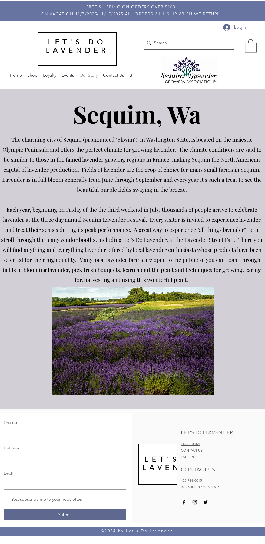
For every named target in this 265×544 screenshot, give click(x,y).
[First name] (63, 433)
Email (8, 473)
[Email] (63, 483)
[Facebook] (184, 502)
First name (13, 422)
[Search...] (188, 42)
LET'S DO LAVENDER (77, 46)
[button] (251, 45)
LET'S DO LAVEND (172, 463)
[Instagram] (195, 502)
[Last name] (63, 458)
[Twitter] (205, 502)
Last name (12, 447)
